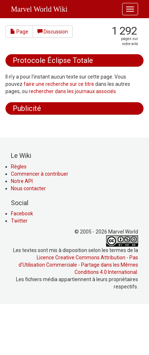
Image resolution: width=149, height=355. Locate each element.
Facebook (22, 263)
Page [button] (19, 32)
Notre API (22, 230)
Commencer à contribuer (39, 223)
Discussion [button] (52, 32)
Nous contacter (28, 237)
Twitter (19, 270)
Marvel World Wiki (39, 9)
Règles (19, 216)
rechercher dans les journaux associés (72, 91)
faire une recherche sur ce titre (59, 84)
